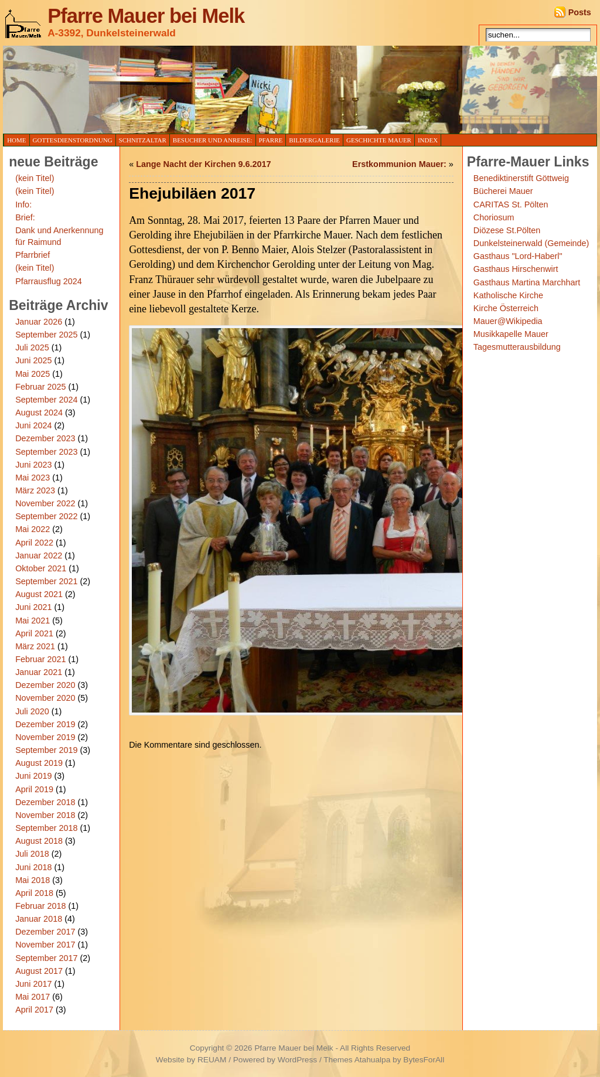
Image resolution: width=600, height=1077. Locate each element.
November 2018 (45, 815)
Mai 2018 (32, 880)
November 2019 (45, 737)
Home (16, 140)
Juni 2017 (33, 984)
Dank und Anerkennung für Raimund (59, 236)
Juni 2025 (33, 360)
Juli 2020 (32, 711)
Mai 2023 (32, 477)
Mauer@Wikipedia (508, 321)
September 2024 (46, 399)
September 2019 (46, 750)
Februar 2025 (40, 386)
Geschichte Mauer (378, 140)
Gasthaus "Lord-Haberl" (517, 256)
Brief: (25, 217)
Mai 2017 (32, 996)
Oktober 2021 (40, 568)
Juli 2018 (32, 853)
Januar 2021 (38, 672)
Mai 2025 (32, 374)
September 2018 (46, 828)
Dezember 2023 (45, 438)
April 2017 (34, 1009)
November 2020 (45, 698)
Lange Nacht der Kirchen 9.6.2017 (203, 164)
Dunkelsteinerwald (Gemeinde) (531, 243)
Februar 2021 (40, 659)
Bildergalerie (314, 140)
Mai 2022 (32, 529)
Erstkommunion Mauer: (399, 164)
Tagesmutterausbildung (517, 347)
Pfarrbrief (32, 255)
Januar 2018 (38, 918)
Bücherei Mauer (503, 191)
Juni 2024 (33, 425)
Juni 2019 (33, 776)
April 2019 (34, 789)
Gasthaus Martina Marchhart (526, 282)
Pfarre (271, 140)
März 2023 (35, 490)
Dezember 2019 (45, 724)
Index (428, 140)
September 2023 (46, 451)
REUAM (211, 1059)
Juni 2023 (33, 464)
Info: (23, 204)
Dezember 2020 (45, 685)
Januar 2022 (38, 555)
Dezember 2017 (45, 931)
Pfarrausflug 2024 (48, 281)
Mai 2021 (32, 620)
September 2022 (46, 516)
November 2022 (45, 503)
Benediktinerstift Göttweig (521, 178)
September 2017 (46, 958)
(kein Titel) (34, 178)
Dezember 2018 (45, 802)
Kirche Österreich (505, 308)
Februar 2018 (40, 906)
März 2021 (35, 646)
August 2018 (39, 841)
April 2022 (34, 542)
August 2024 (39, 412)
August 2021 (39, 594)
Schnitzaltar (142, 140)
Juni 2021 (33, 607)
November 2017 (45, 944)
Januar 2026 (38, 321)
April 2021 (34, 633)
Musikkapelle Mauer (510, 334)
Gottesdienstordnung (72, 140)
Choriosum (493, 217)
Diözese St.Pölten (506, 230)
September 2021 (46, 581)
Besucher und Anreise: (213, 140)
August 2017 (39, 971)
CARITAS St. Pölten (510, 204)
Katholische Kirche (508, 295)
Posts (579, 12)
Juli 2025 (32, 347)
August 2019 (39, 763)
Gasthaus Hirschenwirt (515, 269)
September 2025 (46, 334)
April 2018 (34, 893)
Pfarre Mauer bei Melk (145, 16)
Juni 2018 (33, 867)
